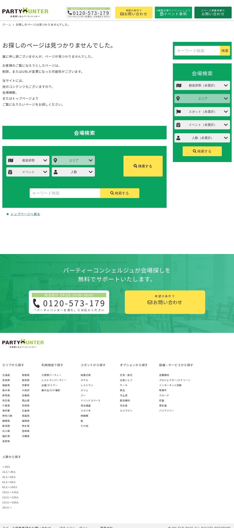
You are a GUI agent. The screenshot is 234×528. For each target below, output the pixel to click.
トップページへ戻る (25, 214)
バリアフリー (166, 410)
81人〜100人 (9, 487)
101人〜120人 (10, 492)
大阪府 (25, 390)
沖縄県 (25, 436)
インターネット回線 (170, 385)
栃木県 (6, 390)
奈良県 (25, 405)
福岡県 (25, 420)
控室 (161, 400)
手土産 (123, 395)
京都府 (25, 385)
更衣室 (163, 405)
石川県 (6, 430)
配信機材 (125, 400)
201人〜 (7, 507)
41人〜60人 (9, 476)
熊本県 (25, 425)
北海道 (6, 375)
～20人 (6, 466)
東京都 (6, 410)
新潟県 (6, 425)
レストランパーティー (54, 380)
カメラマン (126, 410)
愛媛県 (25, 375)
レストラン (87, 385)
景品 (122, 390)
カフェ (84, 390)
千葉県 (6, 405)
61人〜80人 (9, 482)
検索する (143, 166)
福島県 (6, 385)
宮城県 (6, 380)
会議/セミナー (50, 385)
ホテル (84, 380)
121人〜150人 (10, 497)
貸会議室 (86, 405)
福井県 (6, 436)
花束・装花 (126, 375)
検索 (225, 51)
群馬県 (6, 395)
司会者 (123, 405)
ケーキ (123, 385)
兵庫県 (25, 395)
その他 (84, 425)
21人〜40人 (9, 471)
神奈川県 (7, 415)
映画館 (84, 415)
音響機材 (164, 375)
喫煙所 (163, 390)
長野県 (6, 441)
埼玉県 (6, 400)
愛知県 (25, 380)
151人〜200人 (10, 502)
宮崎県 (25, 430)
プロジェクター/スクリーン (174, 380)
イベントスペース (90, 400)
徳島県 (25, 415)
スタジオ (86, 410)
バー (83, 395)
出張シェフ (126, 380)
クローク (164, 395)
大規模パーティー (51, 375)
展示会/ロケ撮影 (51, 390)
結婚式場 (86, 375)
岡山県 (25, 400)
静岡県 (6, 420)
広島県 (25, 410)
